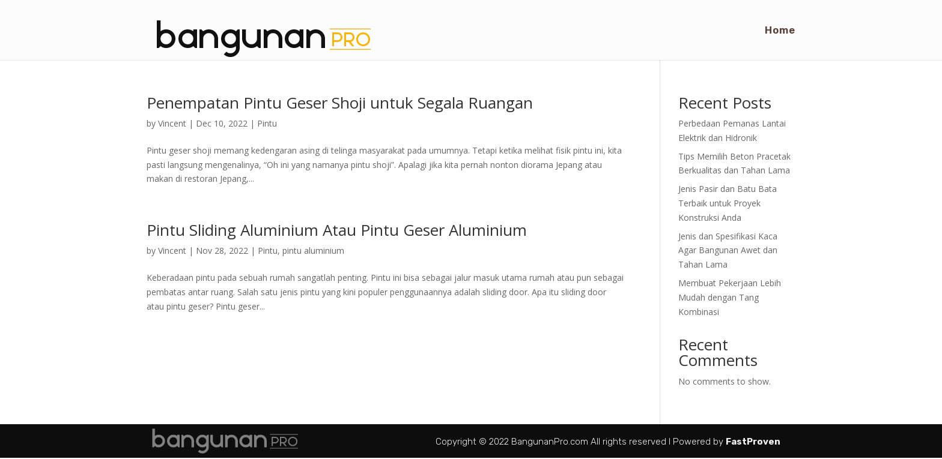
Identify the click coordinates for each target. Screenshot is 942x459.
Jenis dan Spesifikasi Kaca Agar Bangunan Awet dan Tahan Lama (727, 250)
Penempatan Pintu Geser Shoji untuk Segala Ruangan (340, 102)
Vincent (172, 123)
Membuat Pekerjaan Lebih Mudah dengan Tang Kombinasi (729, 297)
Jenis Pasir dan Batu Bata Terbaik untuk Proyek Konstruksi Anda (727, 203)
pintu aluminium (313, 250)
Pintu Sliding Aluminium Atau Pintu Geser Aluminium (337, 230)
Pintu (267, 123)
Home (780, 31)
